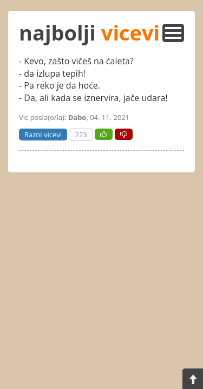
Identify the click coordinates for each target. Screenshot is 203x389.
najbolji (89, 32)
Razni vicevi (43, 134)
